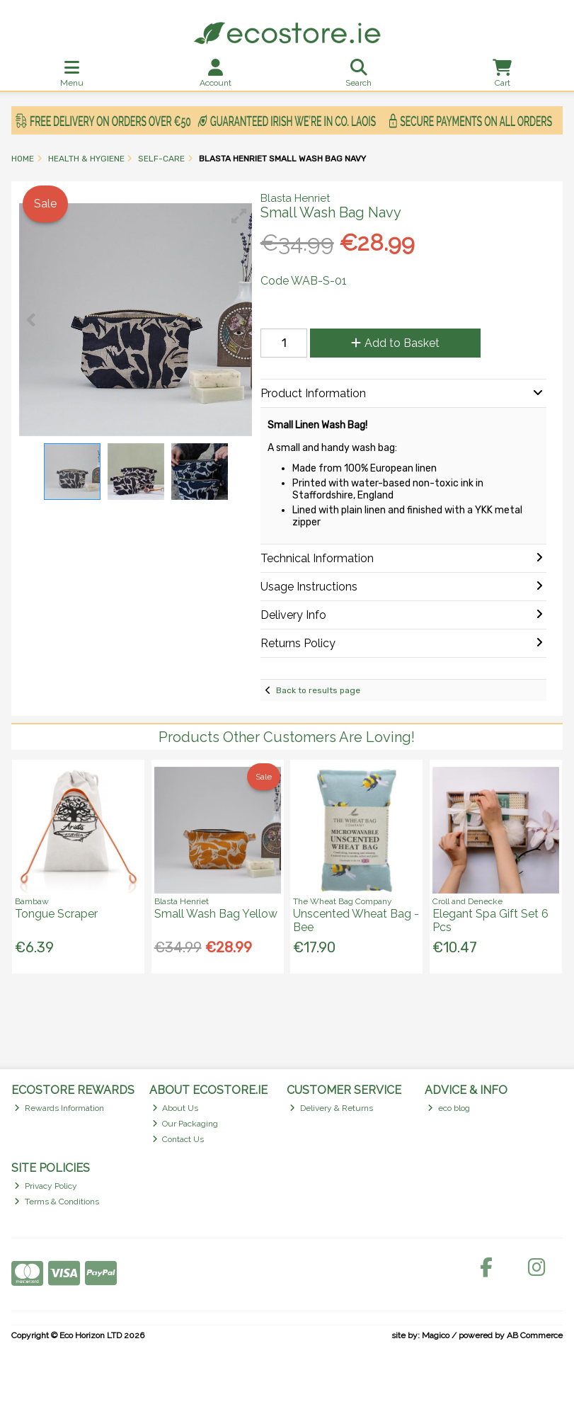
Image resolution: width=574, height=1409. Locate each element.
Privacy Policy (45, 1186)
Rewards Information (59, 1108)
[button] (239, 216)
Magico (435, 1335)
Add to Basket (395, 343)
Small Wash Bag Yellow (215, 913)
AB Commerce (535, 1335)
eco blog (448, 1108)
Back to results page (318, 690)
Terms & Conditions (56, 1202)
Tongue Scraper (56, 913)
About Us (175, 1108)
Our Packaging (185, 1124)
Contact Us (178, 1139)
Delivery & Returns (331, 1108)
